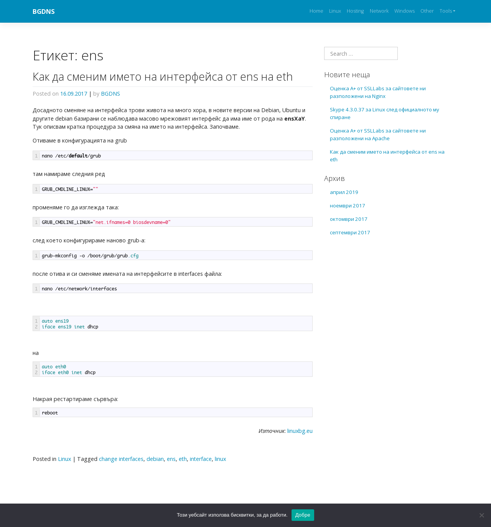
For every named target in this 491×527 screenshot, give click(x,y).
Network (379, 11)
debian (155, 458)
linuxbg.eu (300, 430)
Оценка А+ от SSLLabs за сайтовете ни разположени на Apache (378, 134)
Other (427, 11)
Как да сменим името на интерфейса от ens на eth (163, 76)
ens (171, 458)
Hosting (355, 11)
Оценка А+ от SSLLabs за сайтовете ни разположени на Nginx (378, 92)
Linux (335, 11)
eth (183, 458)
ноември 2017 (347, 205)
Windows (404, 11)
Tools (446, 11)
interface (201, 458)
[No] (481, 515)
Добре (302, 515)
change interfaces (121, 458)
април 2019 (344, 192)
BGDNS (44, 11)
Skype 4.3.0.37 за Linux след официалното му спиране (384, 113)
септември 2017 (350, 232)
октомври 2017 (348, 218)
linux (220, 458)
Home (316, 11)
